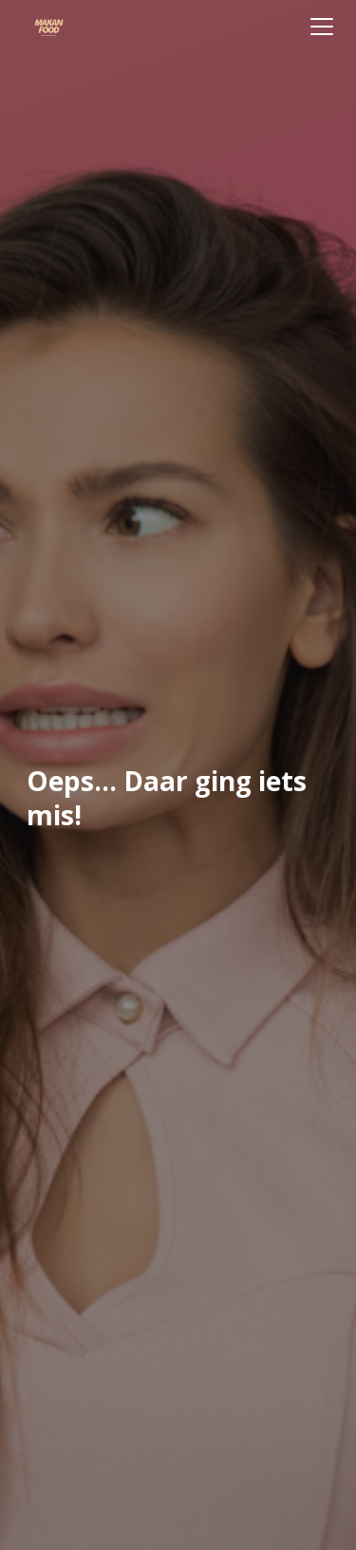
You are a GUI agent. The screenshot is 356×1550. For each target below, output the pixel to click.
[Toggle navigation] (322, 27)
